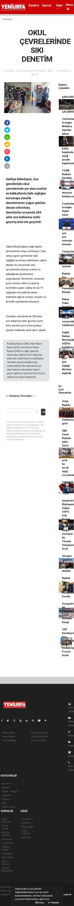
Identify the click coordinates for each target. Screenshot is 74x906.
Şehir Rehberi (6, 862)
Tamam (53, 902)
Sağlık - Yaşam (10, 791)
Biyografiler (28, 826)
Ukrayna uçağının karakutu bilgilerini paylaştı (67, 563)
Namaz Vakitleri (6, 834)
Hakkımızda (8, 732)
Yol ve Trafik (5, 827)
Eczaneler (7, 839)
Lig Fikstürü (8, 843)
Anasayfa (8, 19)
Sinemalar (7, 853)
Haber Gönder (38, 740)
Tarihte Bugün (6, 848)
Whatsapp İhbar (39, 736)
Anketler (26, 822)
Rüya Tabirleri (26, 832)
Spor (4, 803)
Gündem (33, 5)
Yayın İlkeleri (8, 736)
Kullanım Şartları (39, 732)
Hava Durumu (6, 820)
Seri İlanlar (7, 857)
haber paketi (7, 898)
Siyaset (46, 5)
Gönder (44, 412)
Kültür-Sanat (9, 806)
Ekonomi (6, 795)
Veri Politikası (9, 740)
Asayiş (5, 799)
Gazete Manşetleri (7, 869)
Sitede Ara (27, 819)
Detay (39, 902)
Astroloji (26, 837)
